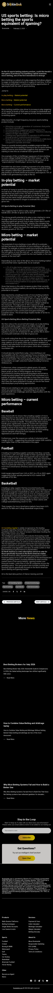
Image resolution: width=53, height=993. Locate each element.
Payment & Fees (34, 921)
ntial (25, 100)
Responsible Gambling (36, 944)
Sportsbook (19, 587)
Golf (3, 952)
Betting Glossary (34, 932)
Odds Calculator (34, 924)
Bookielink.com (18, 988)
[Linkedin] (24, 591)
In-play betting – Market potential (14, 95)
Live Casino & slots (9, 929)
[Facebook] (13, 591)
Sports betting (7, 587)
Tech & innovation (33, 587)
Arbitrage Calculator (35, 926)
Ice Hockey (6, 957)
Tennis (4, 954)
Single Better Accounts (10, 926)
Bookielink (5, 28)
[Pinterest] (21, 591)
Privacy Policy (33, 949)
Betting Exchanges (8, 924)
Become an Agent (8, 974)
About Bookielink (34, 941)
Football (5, 941)
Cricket (4, 944)
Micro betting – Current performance (16, 105)
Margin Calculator (34, 929)
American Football (8, 962)
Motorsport (6, 949)
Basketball (5, 959)
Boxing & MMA (7, 946)
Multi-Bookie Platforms (10, 921)
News (4, 977)
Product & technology (32, 583)
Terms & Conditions (35, 952)
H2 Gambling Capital (9, 528)
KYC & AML (32, 946)
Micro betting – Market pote (12, 100)
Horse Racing (6, 965)
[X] (17, 591)
